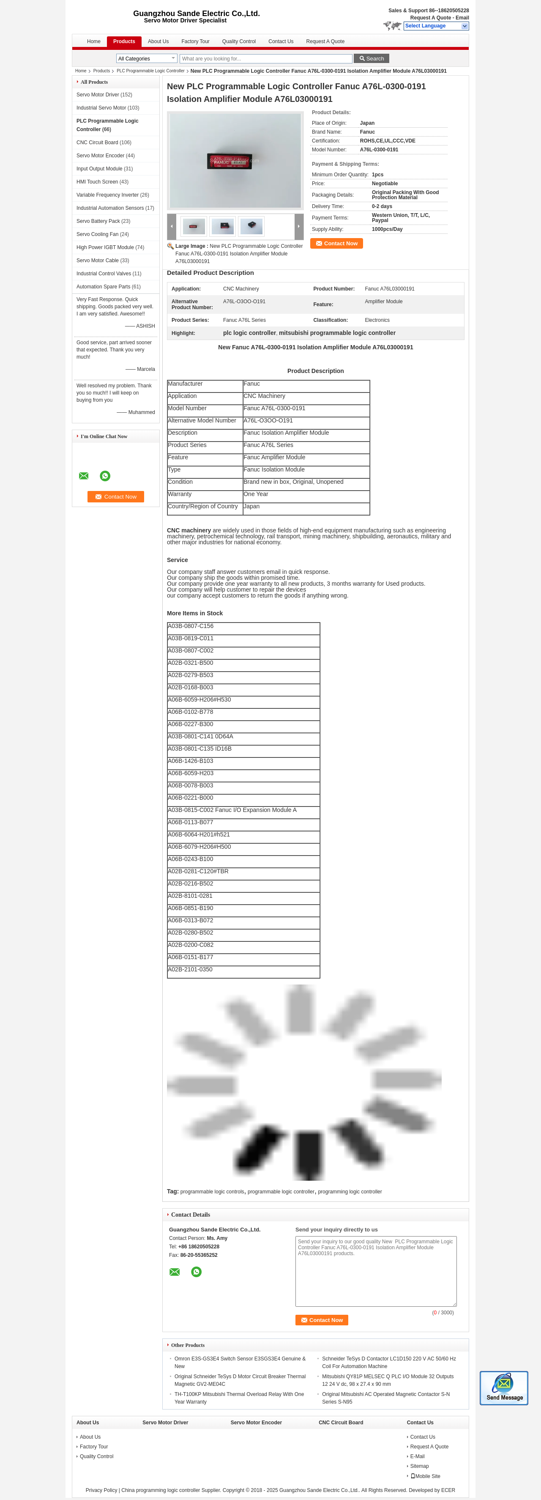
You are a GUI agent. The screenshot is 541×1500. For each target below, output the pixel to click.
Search (375, 58)
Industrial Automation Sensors (110, 208)
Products (124, 41)
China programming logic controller (160, 1490)
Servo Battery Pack (98, 221)
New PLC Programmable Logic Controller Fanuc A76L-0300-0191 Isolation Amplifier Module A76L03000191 (239, 253)
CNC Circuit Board (97, 142)
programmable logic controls (212, 1192)
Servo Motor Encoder (100, 156)
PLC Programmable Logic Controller (151, 71)
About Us (158, 41)
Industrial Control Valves (104, 274)
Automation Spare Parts (103, 287)
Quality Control (239, 41)
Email (462, 18)
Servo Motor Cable (98, 260)
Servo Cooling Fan (97, 234)
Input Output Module (100, 169)
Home (94, 41)
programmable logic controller (281, 1192)
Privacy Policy (101, 1490)
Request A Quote (430, 18)
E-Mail (417, 1456)
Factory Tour (195, 41)
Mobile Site (425, 1476)
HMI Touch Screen (97, 182)
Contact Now (341, 243)
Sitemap (419, 1466)
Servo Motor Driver (98, 95)
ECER (448, 1490)
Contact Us (280, 41)
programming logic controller (350, 1192)
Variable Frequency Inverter (108, 195)
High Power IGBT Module (105, 247)
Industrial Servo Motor (101, 108)
